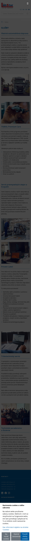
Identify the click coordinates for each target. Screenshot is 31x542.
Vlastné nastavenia (16, 535)
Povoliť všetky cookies (25, 536)
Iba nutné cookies (6, 536)
